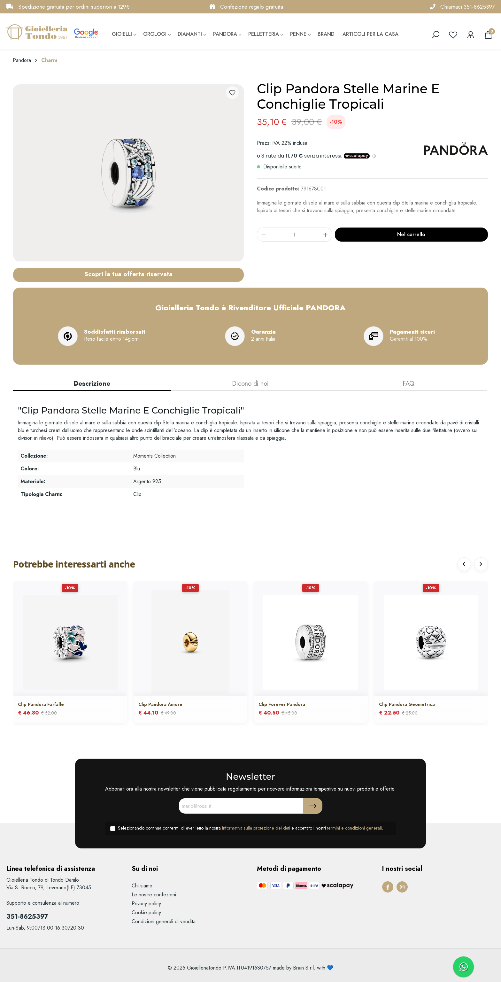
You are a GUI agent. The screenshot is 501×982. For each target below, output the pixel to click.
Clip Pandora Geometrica (407, 705)
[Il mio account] (470, 35)
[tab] (92, 384)
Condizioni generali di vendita (164, 921)
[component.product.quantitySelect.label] (295, 235)
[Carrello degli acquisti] (488, 35)
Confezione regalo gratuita (251, 7)
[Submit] (312, 806)
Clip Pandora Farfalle (41, 705)
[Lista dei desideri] (453, 35)
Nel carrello (411, 234)
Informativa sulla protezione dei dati (256, 828)
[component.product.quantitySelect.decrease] (263, 235)
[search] (435, 35)
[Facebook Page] (387, 887)
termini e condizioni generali (354, 828)
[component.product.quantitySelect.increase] (325, 235)
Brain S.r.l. (304, 967)
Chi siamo (142, 885)
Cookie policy (146, 912)
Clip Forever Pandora (281, 705)
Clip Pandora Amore (160, 705)
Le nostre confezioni (154, 894)
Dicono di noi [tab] (250, 383)
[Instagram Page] (402, 887)
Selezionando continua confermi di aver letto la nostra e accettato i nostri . (250, 828)
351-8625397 (479, 7)
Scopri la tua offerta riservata (128, 273)
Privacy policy (146, 903)
